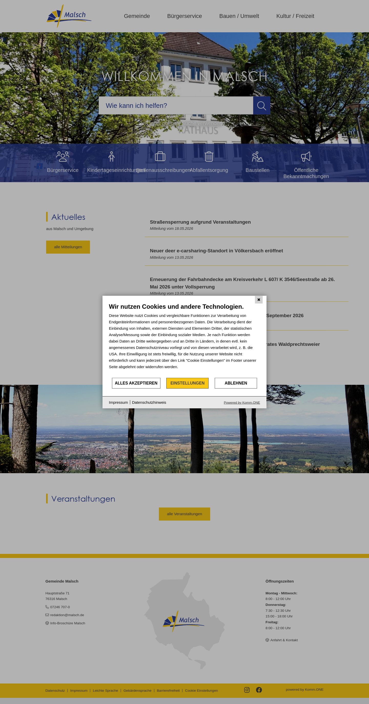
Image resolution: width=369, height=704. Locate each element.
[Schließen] (259, 300)
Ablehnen (236, 383)
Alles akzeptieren (136, 383)
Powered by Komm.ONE (242, 402)
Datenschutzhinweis (149, 402)
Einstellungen (187, 383)
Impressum (118, 402)
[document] (184, 340)
